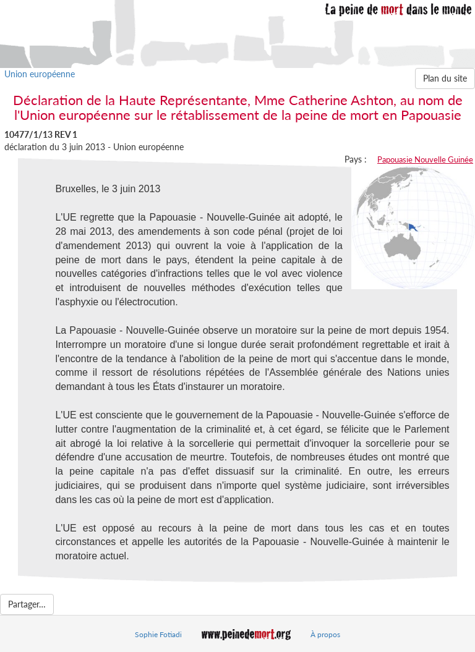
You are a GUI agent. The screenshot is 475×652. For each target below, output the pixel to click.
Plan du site (445, 78)
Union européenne (39, 74)
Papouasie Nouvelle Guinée (425, 159)
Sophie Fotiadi (158, 634)
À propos (325, 634)
